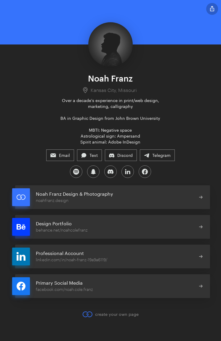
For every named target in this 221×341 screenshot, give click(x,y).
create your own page (110, 314)
